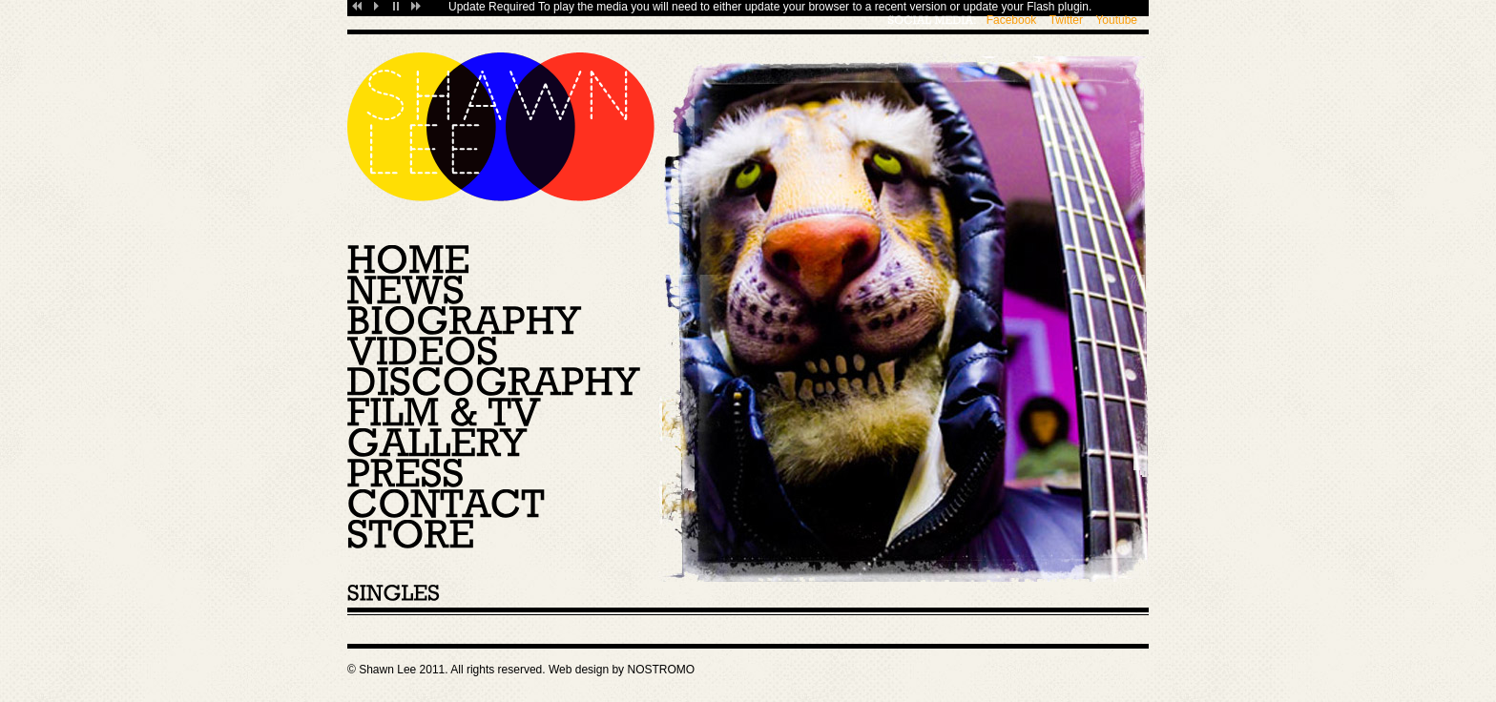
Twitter (1066, 20)
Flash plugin (1058, 6)
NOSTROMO (661, 669)
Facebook (1012, 20)
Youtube (1116, 20)
